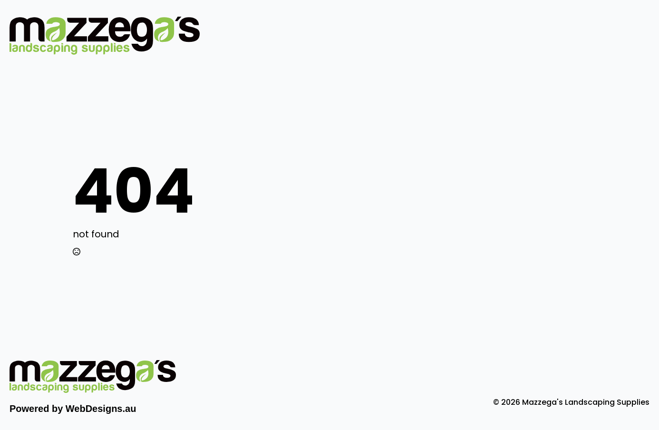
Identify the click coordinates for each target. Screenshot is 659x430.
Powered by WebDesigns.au (73, 408)
